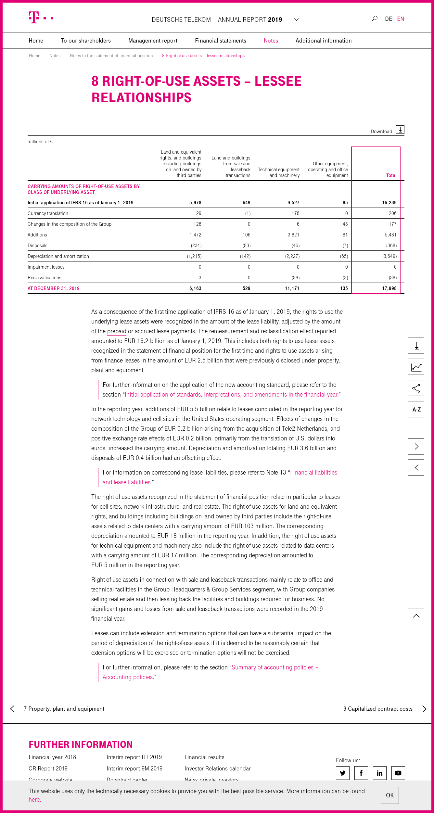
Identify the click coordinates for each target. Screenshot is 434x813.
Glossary (415, 409)
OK (390, 795)
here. (35, 799)
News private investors (212, 779)
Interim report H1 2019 (134, 757)
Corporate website (50, 779)
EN (400, 18)
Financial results (204, 757)
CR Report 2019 (48, 768)
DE (388, 18)
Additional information (324, 40)
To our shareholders (86, 40)
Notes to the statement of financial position (111, 55)
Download (381, 131)
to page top (416, 616)
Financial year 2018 (52, 757)
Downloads (415, 346)
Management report (152, 40)
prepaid (116, 331)
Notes (271, 40)
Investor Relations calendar (218, 768)
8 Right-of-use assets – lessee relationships (203, 55)
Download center (127, 779)
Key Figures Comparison (415, 367)
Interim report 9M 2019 (134, 768)
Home (34, 55)
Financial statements (220, 40)
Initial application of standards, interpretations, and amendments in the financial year (231, 394)
